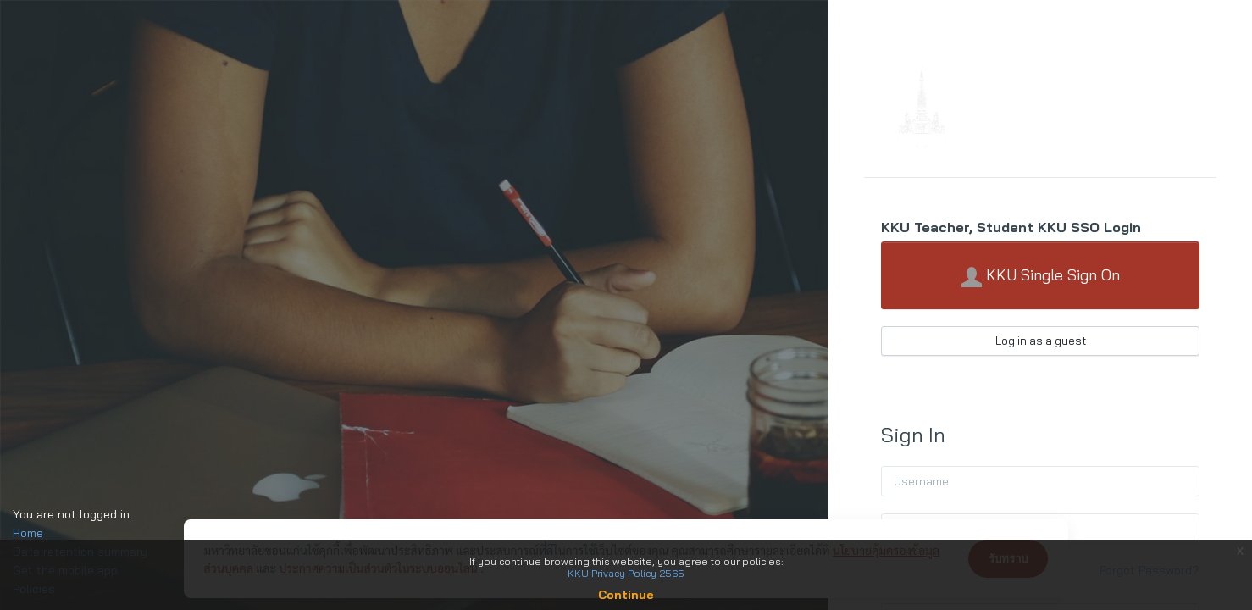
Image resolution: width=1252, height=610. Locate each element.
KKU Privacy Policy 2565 (626, 573)
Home (28, 533)
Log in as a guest (1040, 340)
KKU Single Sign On (1040, 276)
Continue (626, 594)
